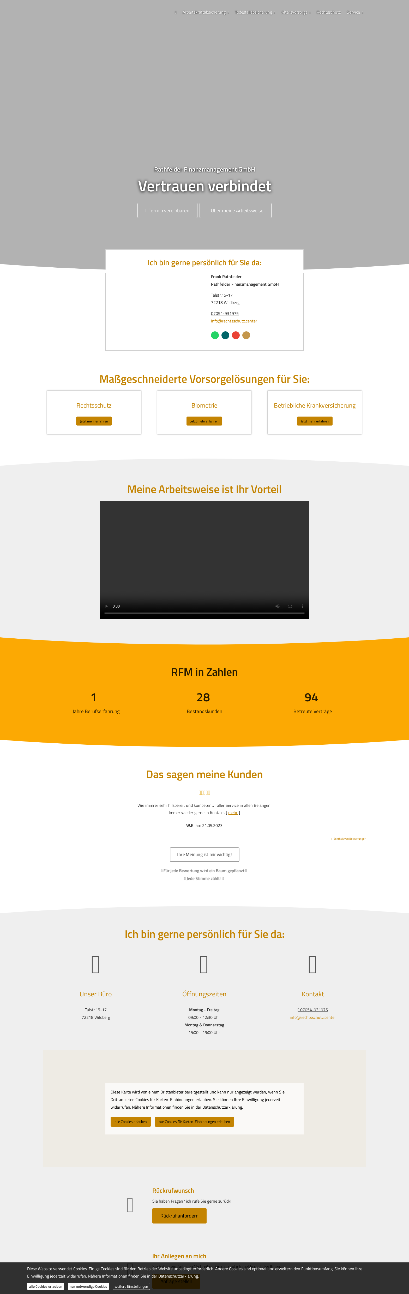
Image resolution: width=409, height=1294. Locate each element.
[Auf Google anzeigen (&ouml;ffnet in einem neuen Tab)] (236, 335)
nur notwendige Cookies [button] (88, 1286)
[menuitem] (175, 12)
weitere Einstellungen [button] (131, 1286)
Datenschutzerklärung (178, 1276)
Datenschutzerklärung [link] (222, 1107)
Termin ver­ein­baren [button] (167, 210)
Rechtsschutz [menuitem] (329, 12)
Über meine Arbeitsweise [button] (235, 210)
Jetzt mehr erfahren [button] (94, 419)
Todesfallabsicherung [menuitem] (253, 12)
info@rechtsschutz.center (234, 321)
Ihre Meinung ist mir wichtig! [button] (205, 858)
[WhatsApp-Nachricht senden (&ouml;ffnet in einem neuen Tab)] (215, 335)
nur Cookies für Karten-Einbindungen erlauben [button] (194, 1121)
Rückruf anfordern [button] (179, 1215)
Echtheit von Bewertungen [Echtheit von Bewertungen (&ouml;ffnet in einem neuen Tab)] (350, 839)
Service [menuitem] (353, 12)
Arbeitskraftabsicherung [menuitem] (204, 12)
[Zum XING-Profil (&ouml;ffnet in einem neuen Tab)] (225, 335)
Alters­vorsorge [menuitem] (294, 12)
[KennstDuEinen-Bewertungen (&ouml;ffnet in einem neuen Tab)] (246, 335)
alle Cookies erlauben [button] (131, 1121)
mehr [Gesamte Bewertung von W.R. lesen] (233, 812)
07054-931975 (225, 313)
